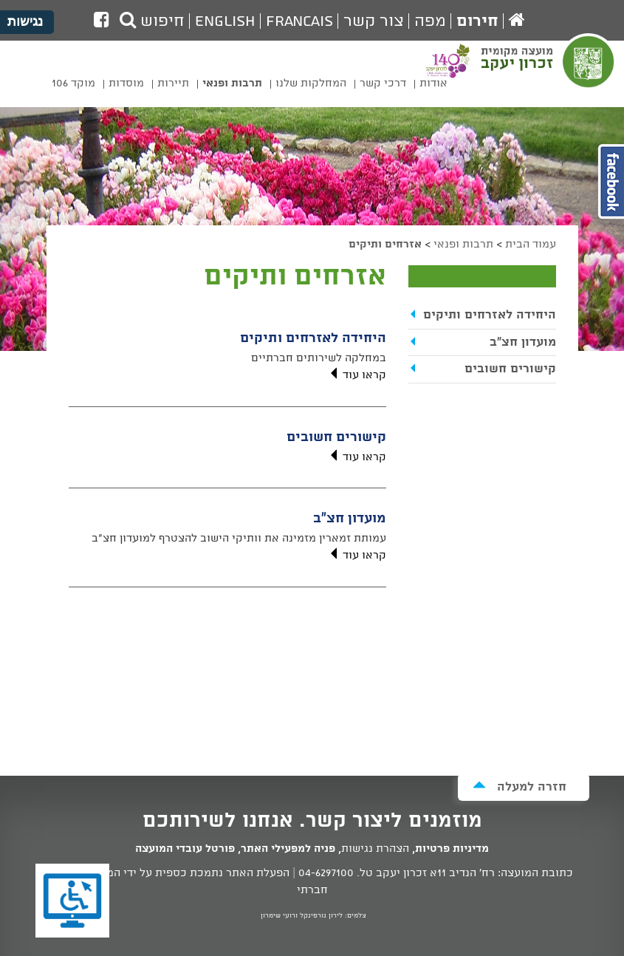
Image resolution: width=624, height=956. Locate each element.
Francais (299, 21)
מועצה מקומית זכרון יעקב (549, 71)
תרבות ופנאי (463, 244)
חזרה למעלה (519, 786)
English (225, 21)
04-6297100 (326, 873)
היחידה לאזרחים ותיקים (313, 338)
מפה (430, 21)
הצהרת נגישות (375, 849)
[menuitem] (433, 86)
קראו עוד (357, 375)
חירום (477, 21)
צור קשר (373, 21)
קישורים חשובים (336, 437)
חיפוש (152, 21)
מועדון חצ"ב (349, 518)
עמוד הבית (530, 244)
